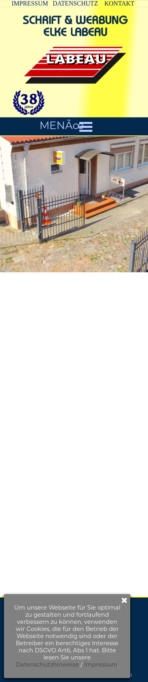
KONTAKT (120, 3)
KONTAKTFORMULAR (85, 603)
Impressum (51, 664)
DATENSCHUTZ (75, 3)
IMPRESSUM (30, 3)
